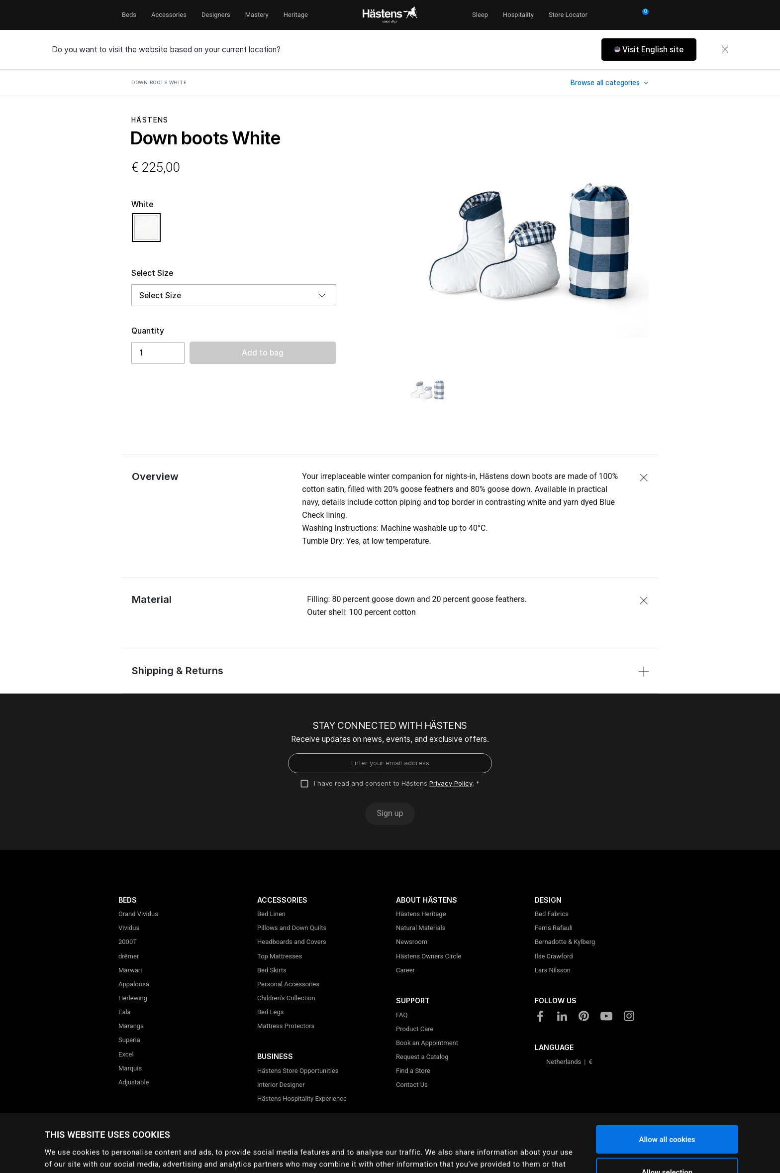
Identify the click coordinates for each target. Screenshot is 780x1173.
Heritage (296, 14)
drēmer (128, 956)
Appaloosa (133, 984)
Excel (126, 1054)
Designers (215, 14)
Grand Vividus (138, 914)
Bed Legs (270, 1012)
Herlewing (132, 998)
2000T (127, 941)
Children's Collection (286, 998)
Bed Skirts (272, 970)
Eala (124, 1012)
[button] (648, 49)
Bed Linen (271, 914)
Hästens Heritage (421, 914)
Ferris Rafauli (554, 928)
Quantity (147, 331)
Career (405, 970)
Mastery (257, 14)
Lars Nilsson (553, 970)
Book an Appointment (427, 1043)
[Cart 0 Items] (642, 15)
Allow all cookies (667, 1081)
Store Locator (568, 14)
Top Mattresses (279, 956)
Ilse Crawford (554, 956)
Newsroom (411, 941)
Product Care (414, 1029)
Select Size (152, 273)
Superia (129, 1040)
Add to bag (263, 352)
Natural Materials (420, 928)
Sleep (480, 14)
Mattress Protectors (285, 1026)
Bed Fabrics (552, 914)
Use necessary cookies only (667, 1146)
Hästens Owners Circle (428, 956)
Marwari (130, 970)
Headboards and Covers (291, 941)
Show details (428, 1150)
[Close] (724, 49)
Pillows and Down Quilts (291, 928)
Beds (129, 14)
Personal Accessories (288, 984)
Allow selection (667, 1114)
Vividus (128, 928)
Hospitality (518, 14)
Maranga (131, 1026)
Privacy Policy (451, 783)
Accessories (169, 14)
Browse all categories (606, 83)
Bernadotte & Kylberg (565, 941)
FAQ (401, 1015)
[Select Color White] (146, 232)
